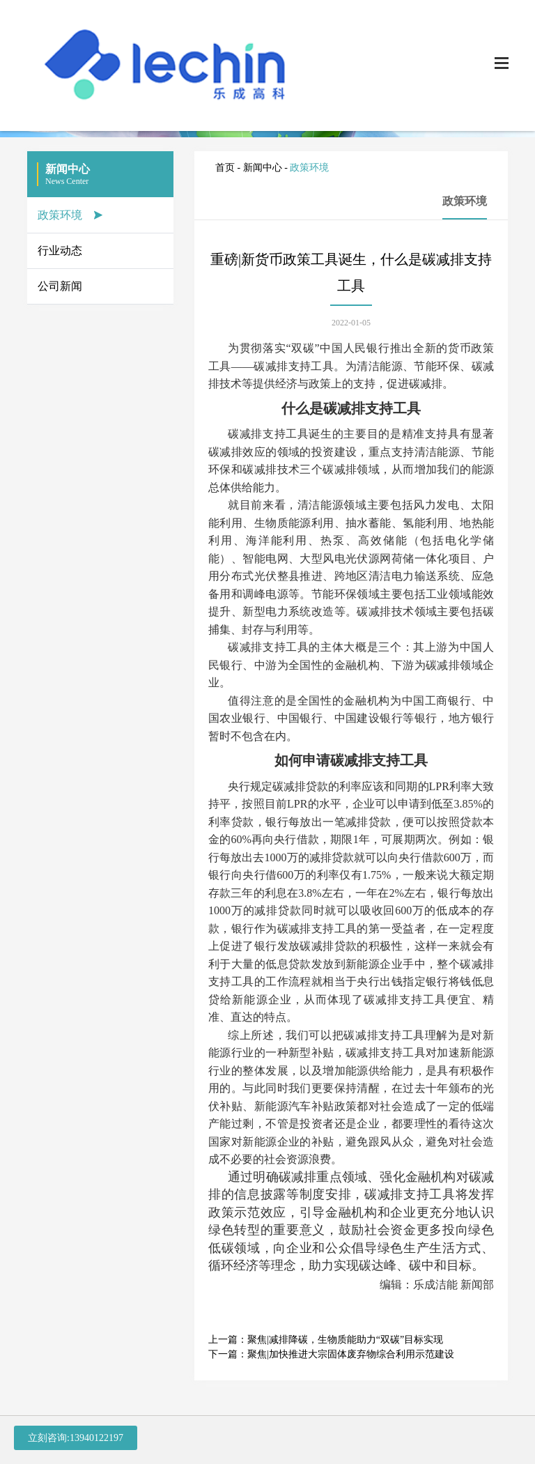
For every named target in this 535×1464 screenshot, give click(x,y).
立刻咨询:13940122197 (75, 1438)
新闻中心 (262, 167)
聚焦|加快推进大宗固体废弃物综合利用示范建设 (350, 1354)
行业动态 (60, 250)
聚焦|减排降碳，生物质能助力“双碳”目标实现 (345, 1339)
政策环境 (60, 215)
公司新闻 (60, 286)
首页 (225, 167)
